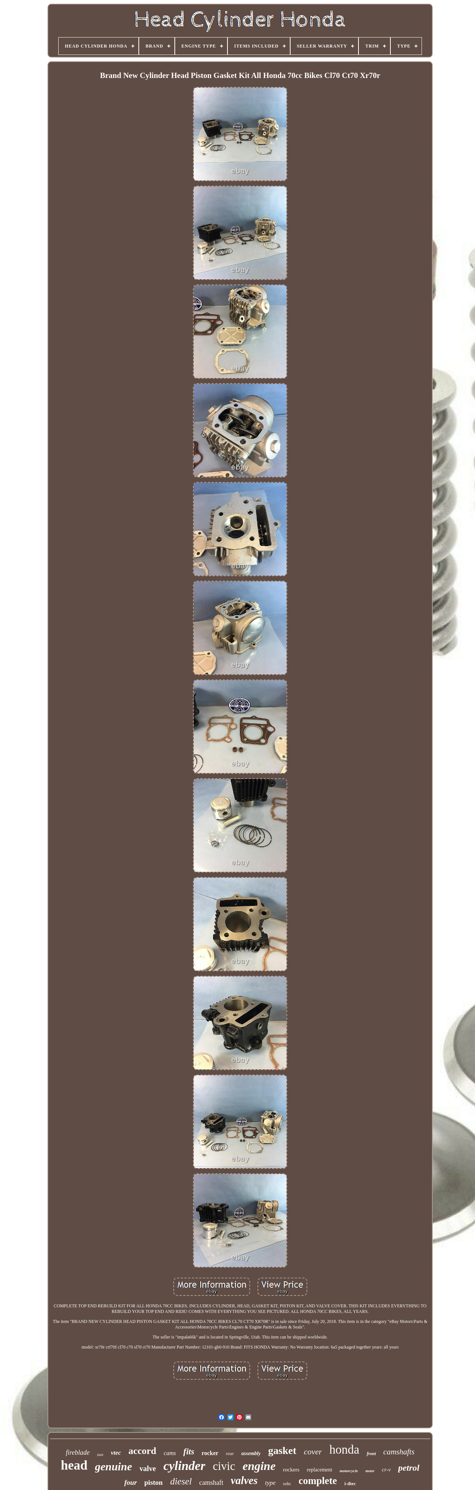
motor (370, 1471)
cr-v (386, 1470)
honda (344, 1449)
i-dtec (350, 1483)
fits (188, 1451)
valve (148, 1468)
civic (224, 1466)
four (130, 1482)
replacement (319, 1470)
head (74, 1465)
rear (230, 1453)
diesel (180, 1481)
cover (313, 1451)
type (270, 1482)
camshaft (211, 1482)
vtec (116, 1452)
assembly (251, 1453)
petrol (408, 1468)
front (371, 1453)
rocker (210, 1453)
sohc (287, 1483)
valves (244, 1480)
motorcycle (349, 1470)
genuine (113, 1466)
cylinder (184, 1466)
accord (142, 1450)
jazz (100, 1454)
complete (318, 1480)
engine (259, 1466)
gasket (282, 1450)
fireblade (77, 1452)
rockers (291, 1470)
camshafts (399, 1451)
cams (170, 1453)
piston (153, 1482)
